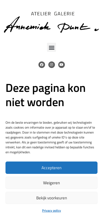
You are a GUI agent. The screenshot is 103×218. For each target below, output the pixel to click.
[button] (51, 47)
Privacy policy (51, 210)
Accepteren (51, 168)
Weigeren (51, 183)
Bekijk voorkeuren (51, 198)
